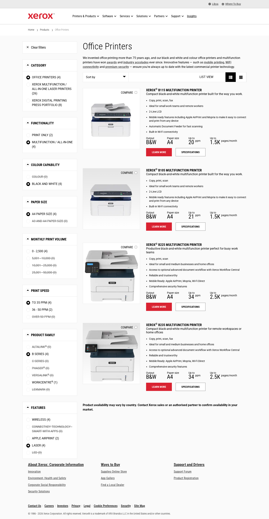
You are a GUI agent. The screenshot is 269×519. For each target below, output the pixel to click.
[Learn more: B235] (111, 353)
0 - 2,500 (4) (40, 251)
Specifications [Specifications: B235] (190, 386)
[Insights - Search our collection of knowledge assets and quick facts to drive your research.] (191, 16)
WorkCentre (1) (45, 382)
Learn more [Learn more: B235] (159, 386)
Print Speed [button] (40, 291)
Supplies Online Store (114, 471)
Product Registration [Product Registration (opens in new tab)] (186, 478)
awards (112, 62)
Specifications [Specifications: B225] (190, 306)
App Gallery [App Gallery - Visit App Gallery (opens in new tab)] (108, 478)
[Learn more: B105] (111, 198)
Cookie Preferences (106, 506)
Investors (62, 506)
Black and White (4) (47, 184)
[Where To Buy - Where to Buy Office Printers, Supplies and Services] (231, 4)
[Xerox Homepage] (41, 16)
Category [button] (38, 65)
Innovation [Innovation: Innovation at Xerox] (34, 471)
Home (31, 29)
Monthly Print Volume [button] (49, 239)
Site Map (139, 506)
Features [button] (38, 408)
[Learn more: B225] (111, 273)
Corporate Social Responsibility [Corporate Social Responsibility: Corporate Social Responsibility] (47, 485)
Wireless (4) (41, 419)
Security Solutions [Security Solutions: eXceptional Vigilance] (39, 491)
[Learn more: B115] (111, 118)
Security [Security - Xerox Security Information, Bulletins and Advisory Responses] (126, 506)
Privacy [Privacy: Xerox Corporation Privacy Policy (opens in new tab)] (76, 506)
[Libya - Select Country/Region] (213, 4)
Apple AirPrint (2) (45, 438)
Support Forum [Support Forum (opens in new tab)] (182, 471)
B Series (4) (40, 354)
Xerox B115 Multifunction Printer (174, 90)
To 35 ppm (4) (42, 302)
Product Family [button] (43, 335)
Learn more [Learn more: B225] (159, 306)
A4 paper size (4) (44, 214)
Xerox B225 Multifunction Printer (174, 245)
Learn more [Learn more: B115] (159, 152)
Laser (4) (38, 445)
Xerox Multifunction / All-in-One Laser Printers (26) (52, 89)
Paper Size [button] (39, 202)
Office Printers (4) (46, 77)
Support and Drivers (189, 464)
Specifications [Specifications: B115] (190, 152)
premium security (117, 67)
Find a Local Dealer (112, 485)
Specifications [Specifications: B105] (190, 226)
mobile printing (214, 62)
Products (44, 29)
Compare (127, 92)
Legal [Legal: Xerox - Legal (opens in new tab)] (87, 506)
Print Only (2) (42, 135)
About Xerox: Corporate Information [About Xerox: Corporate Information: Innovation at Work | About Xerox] (56, 464)
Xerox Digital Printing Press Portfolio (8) (49, 103)
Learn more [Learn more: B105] (159, 226)
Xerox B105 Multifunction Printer (174, 170)
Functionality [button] (42, 123)
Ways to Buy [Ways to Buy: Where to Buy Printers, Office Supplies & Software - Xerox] (110, 464)
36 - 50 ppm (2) (42, 309)
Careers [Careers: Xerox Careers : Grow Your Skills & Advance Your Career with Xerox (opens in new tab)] (49, 506)
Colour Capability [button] (45, 165)
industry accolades (136, 62)
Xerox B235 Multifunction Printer (174, 325)
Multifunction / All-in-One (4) (52, 144)
